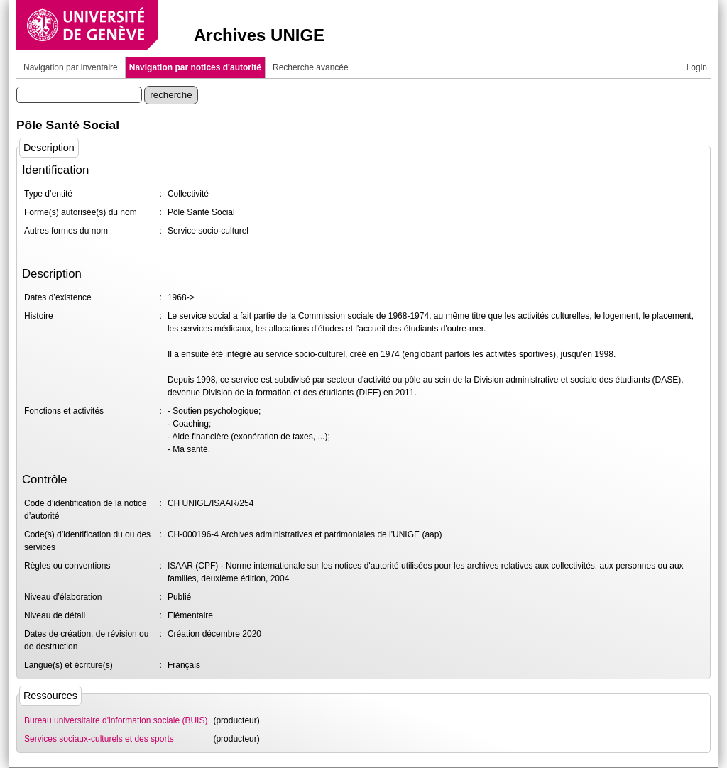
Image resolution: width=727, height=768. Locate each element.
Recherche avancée (311, 67)
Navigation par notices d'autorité (195, 67)
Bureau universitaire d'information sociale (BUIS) (115, 720)
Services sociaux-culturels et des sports (99, 739)
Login (697, 67)
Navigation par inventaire (70, 67)
